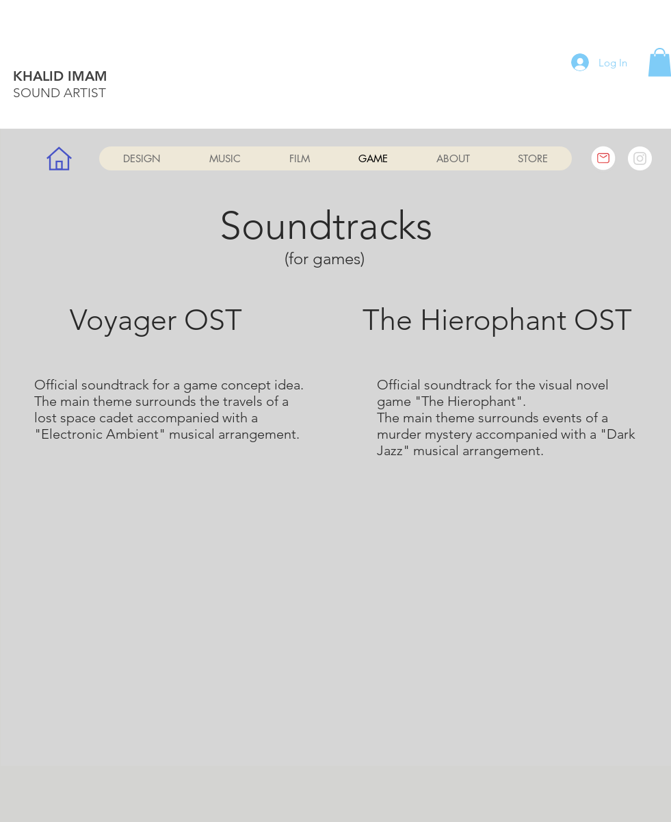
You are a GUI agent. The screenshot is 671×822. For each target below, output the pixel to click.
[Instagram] (640, 158)
